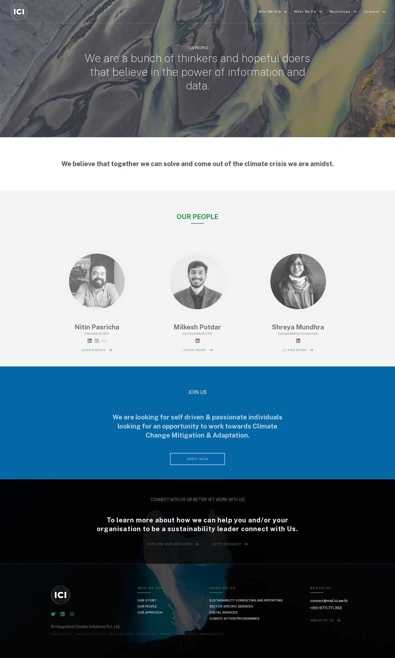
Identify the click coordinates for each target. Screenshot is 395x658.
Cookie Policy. (147, 634)
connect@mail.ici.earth (329, 601)
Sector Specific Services (231, 606)
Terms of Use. (62, 634)
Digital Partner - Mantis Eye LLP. (199, 634)
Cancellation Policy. (90, 634)
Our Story (146, 600)
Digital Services (223, 612)
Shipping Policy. (121, 634)
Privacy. (166, 634)
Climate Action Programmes (234, 618)
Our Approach (149, 612)
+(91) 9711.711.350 (326, 608)
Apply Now (197, 473)
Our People (147, 606)
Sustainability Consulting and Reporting (246, 600)
